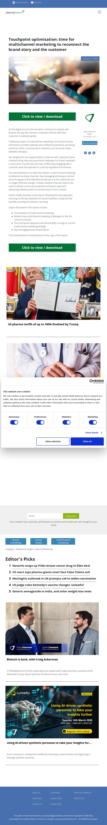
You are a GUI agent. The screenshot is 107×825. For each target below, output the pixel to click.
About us (36, 792)
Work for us (79, 798)
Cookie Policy (56, 798)
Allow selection (53, 441)
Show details (92, 432)
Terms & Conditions (83, 792)
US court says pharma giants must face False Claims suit (51, 572)
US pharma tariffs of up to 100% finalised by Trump (43, 324)
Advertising (37, 798)
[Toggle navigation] (100, 12)
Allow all (87, 441)
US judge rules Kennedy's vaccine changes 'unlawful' (48, 585)
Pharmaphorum (13, 796)
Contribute (55, 792)
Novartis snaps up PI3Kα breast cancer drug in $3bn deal (51, 566)
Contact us (37, 804)
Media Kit (37, 2)
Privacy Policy (56, 804)
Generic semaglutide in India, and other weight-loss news (52, 591)
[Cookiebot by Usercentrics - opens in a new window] (91, 381)
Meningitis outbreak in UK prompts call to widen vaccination (54, 578)
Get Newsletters (22, 2)
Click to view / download (42, 116)
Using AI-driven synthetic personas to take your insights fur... (49, 743)
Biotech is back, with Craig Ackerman (32, 659)
